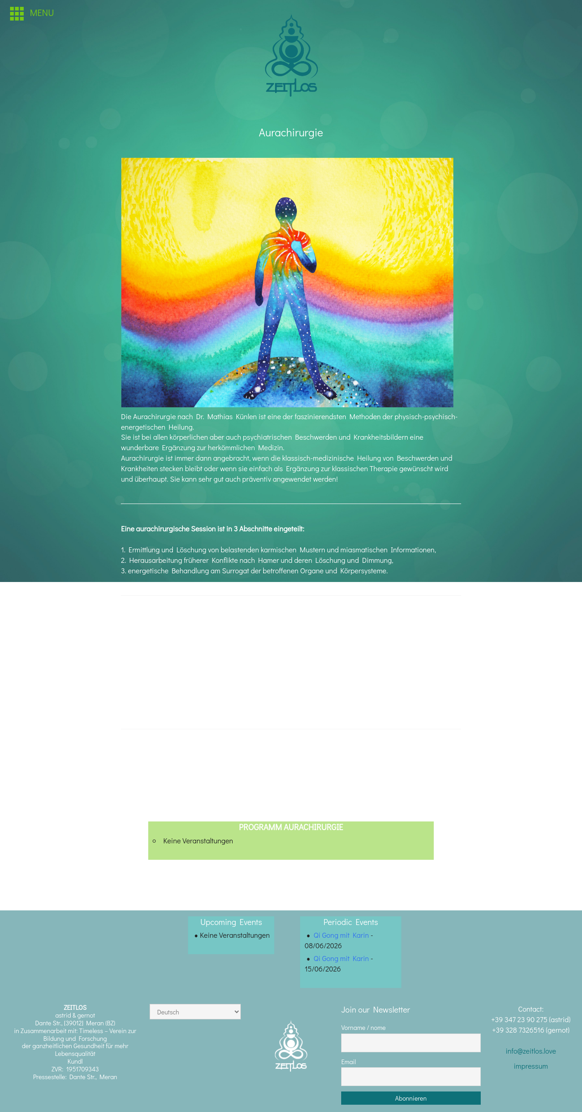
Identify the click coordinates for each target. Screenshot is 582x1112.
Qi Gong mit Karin (341, 935)
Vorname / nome (363, 1027)
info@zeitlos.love (530, 1050)
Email (348, 1061)
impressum (531, 1065)
